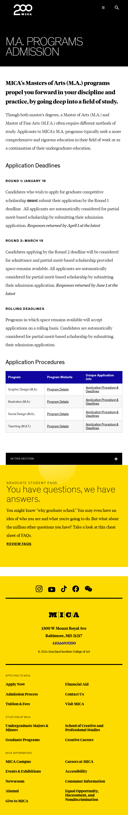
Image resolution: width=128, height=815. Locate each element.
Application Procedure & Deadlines (102, 389)
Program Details (58, 389)
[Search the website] (116, 7)
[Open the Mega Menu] (103, 7)
